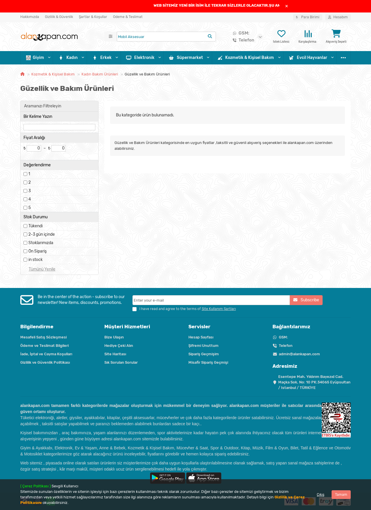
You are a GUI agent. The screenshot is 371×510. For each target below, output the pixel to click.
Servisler (199, 326)
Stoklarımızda (40, 242)
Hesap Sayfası (200, 337)
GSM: (239, 33)
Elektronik (140, 57)
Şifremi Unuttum (203, 345)
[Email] (211, 300)
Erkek (102, 57)
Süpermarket (186, 57)
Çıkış (320, 495)
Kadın (68, 57)
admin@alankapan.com (299, 354)
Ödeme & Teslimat (128, 17)
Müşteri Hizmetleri (127, 326)
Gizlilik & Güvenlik (59, 17)
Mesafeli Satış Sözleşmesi (43, 337)
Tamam (341, 495)
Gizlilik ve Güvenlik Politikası (45, 362)
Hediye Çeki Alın (118, 345)
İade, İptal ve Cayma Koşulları (46, 354)
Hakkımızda (29, 17)
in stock (35, 259)
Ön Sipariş (37, 251)
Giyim (35, 57)
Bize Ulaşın (114, 337)
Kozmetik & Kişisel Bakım (245, 57)
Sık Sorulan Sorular (121, 362)
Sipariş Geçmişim (203, 354)
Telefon (242, 40)
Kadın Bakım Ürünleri (99, 74)
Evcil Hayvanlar (308, 57)
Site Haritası (115, 354)
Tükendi (35, 226)
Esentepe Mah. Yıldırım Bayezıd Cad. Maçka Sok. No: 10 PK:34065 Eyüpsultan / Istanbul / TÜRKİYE (314, 382)
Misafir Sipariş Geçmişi (208, 362)
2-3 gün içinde (41, 234)
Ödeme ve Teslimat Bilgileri (44, 345)
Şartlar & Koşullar (93, 17)
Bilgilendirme (36, 326)
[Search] (166, 37)
